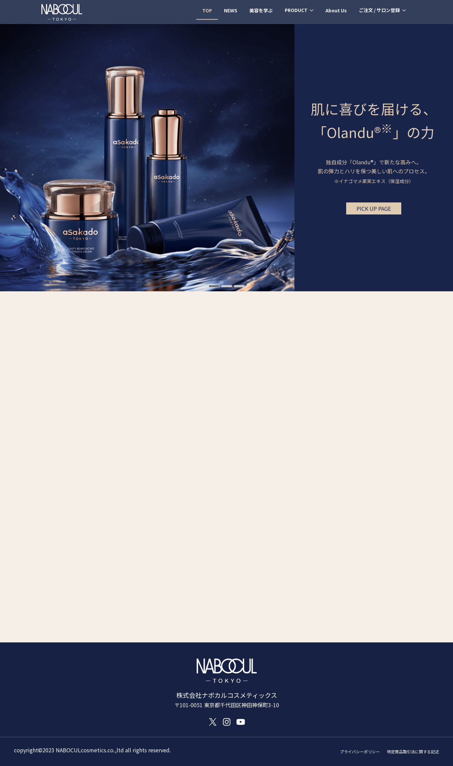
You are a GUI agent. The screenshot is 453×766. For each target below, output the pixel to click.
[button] (373, 208)
